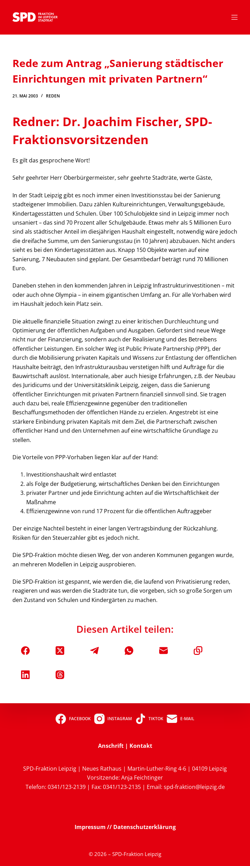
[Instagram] (113, 719)
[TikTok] (149, 719)
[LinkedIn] (25, 675)
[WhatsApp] (129, 650)
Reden (53, 96)
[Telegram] (94, 650)
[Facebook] (25, 650)
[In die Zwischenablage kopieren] (198, 650)
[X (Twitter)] (60, 650)
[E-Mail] (163, 650)
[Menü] (234, 17)
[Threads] (60, 675)
